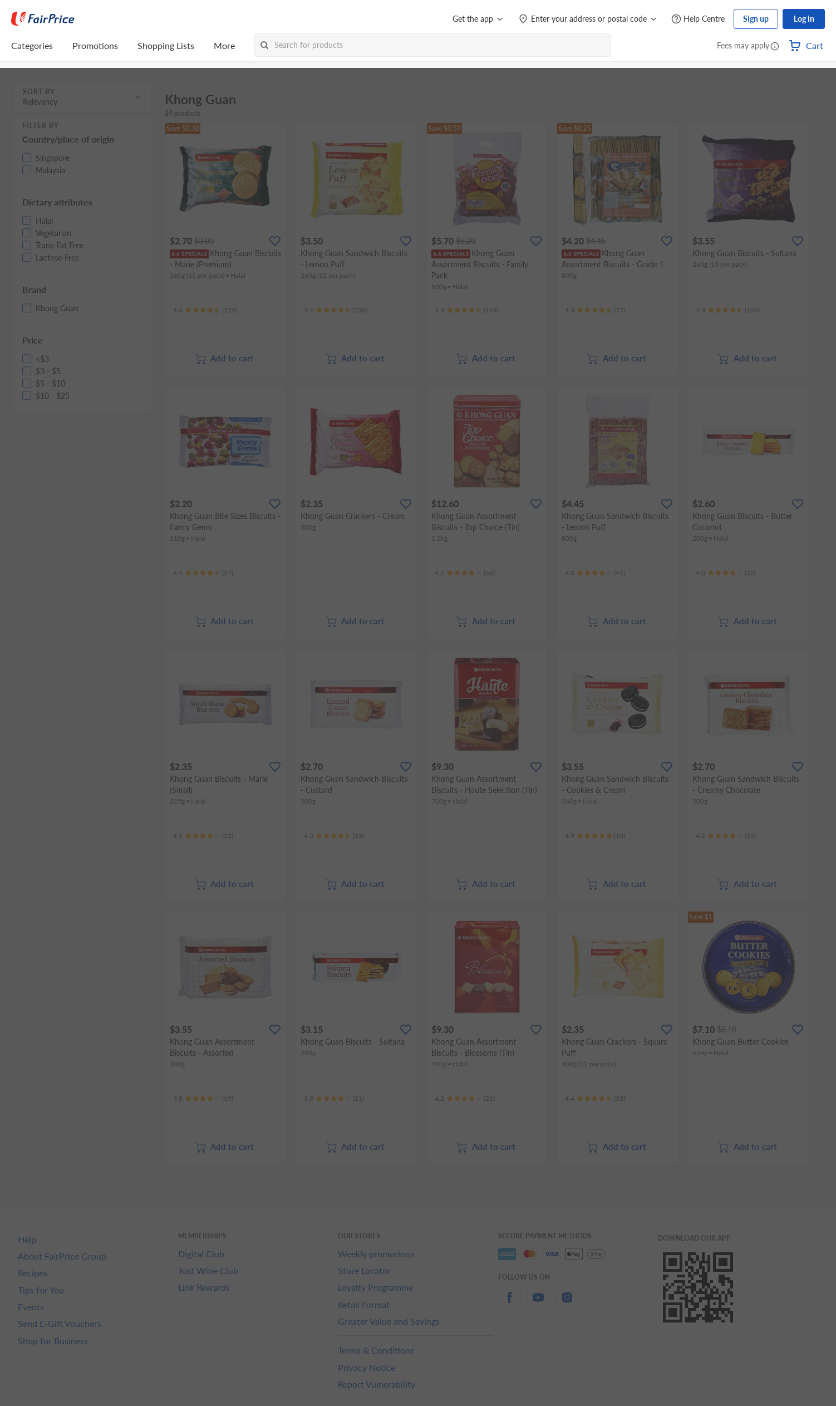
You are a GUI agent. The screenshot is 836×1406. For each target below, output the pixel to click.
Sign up (756, 18)
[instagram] (567, 1304)
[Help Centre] (698, 19)
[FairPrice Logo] (43, 19)
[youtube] (538, 1304)
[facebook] (509, 1304)
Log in (804, 18)
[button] (774, 47)
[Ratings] (205, 310)
